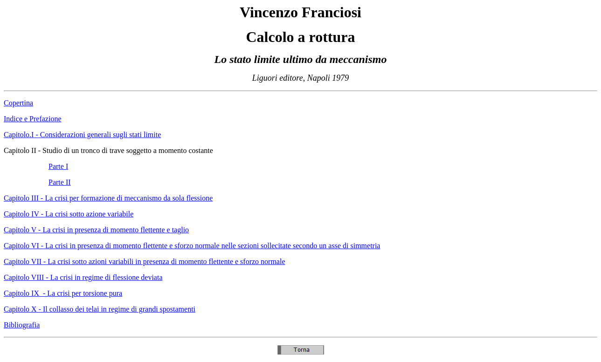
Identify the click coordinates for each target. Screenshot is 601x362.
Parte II (59, 182)
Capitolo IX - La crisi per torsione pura (63, 293)
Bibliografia (22, 325)
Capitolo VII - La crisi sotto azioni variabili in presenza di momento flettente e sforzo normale (144, 261)
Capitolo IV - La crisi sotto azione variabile (68, 214)
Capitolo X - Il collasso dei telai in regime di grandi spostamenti (99, 309)
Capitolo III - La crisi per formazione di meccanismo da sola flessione (108, 198)
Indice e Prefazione (32, 119)
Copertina (18, 103)
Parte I (58, 166)
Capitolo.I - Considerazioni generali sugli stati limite (82, 135)
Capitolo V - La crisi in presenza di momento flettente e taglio (96, 230)
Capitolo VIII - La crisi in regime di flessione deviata (83, 277)
